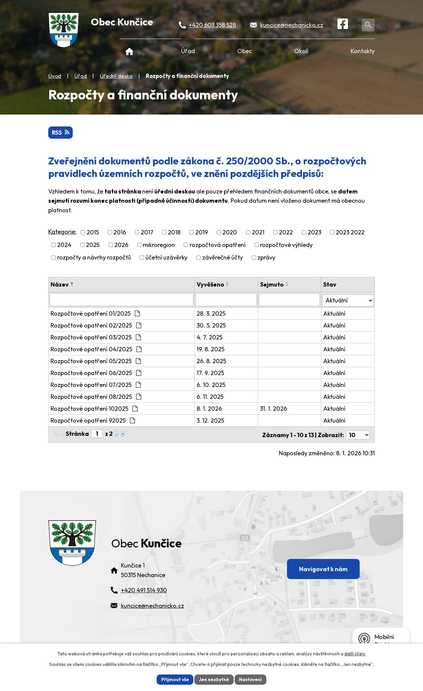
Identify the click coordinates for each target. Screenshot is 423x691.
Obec (244, 51)
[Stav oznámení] (347, 299)
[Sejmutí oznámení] (289, 300)
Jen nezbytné (213, 679)
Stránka (77, 433)
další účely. (355, 653)
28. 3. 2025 (211, 313)
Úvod (129, 51)
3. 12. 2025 (210, 420)
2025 (92, 245)
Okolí (301, 51)
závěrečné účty (222, 257)
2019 (201, 232)
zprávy (266, 257)
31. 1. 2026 (273, 408)
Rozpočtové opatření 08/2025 (96, 396)
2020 (229, 232)
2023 (314, 232)
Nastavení (251, 679)
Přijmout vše (174, 679)
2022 (286, 232)
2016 (119, 232)
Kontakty (363, 51)
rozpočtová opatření (218, 245)
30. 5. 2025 (211, 325)
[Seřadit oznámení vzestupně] (72, 283)
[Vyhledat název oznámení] (122, 300)
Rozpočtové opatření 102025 (94, 408)
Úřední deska (116, 75)
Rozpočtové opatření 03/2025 (96, 337)
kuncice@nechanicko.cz (292, 25)
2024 (64, 245)
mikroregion (159, 245)
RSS (61, 133)
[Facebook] (343, 25)
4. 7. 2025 (210, 337)
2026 (121, 245)
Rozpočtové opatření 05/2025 (96, 360)
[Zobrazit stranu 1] (97, 433)
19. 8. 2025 (211, 349)
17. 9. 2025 (210, 372)
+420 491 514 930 (144, 598)
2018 (174, 232)
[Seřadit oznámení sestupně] (72, 285)
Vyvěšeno (210, 284)
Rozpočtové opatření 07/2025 (96, 384)
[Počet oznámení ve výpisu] (358, 433)
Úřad (188, 51)
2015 (93, 232)
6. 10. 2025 (211, 384)
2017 (147, 232)
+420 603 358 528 (213, 25)
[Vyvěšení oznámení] (226, 300)
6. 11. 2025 (210, 396)
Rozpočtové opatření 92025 (93, 420)
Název (60, 284)
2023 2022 (350, 232)
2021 (258, 232)
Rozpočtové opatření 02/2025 (96, 325)
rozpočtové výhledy (286, 245)
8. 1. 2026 (209, 408)
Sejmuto (272, 284)
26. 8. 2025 (211, 360)
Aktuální (334, 313)
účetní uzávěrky (166, 257)
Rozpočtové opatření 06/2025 (96, 372)
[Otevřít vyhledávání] (369, 25)
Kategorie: (62, 232)
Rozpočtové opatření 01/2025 (95, 313)
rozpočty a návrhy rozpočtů (94, 257)
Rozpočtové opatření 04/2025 (96, 349)
